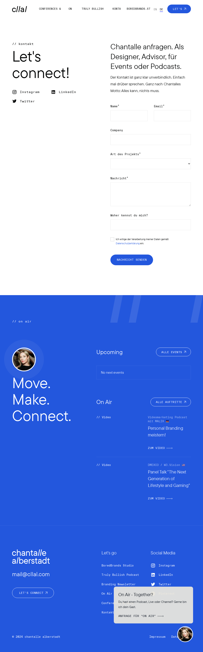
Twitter (27, 101)
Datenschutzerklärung (128, 243)
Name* (114, 106)
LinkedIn (67, 92)
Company (116, 130)
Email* (159, 106)
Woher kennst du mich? (129, 215)
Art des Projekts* (125, 154)
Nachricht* (119, 178)
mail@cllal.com (31, 574)
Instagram (29, 92)
